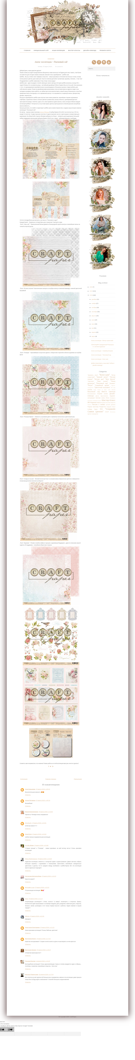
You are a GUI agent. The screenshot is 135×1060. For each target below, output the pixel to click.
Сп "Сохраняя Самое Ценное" (101, 410)
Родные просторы (93, 406)
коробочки (90, 400)
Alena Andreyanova (31, 859)
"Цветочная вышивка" (102, 387)
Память (89, 404)
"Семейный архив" (102, 385)
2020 (91, 287)
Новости (99, 402)
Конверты (112, 398)
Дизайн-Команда (89, 50)
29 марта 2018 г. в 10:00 (46, 812)
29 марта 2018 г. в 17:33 (43, 938)
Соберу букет (93, 409)
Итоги (107, 398)
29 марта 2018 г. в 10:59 (49, 876)
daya (26, 898)
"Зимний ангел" (102, 377)
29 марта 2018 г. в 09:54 (43, 800)
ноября (93, 303)
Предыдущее (78, 779)
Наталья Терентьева (31, 974)
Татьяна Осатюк (30, 961)
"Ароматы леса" (93, 375)
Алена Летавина (30, 800)
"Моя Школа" (110, 379)
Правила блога (105, 50)
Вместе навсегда (108, 392)
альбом (90, 389)
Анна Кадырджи (30, 789)
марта (93, 336)
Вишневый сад (94, 392)
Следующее (23, 779)
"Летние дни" (99, 379)
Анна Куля (28, 834)
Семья (113, 406)
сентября (94, 311)
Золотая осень (100, 398)
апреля (93, 332)
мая (92, 328)
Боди (95, 389)
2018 (91, 295)
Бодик (99, 389)
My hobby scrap (30, 887)
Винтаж (113, 389)
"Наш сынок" (102, 381)
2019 (91, 291)
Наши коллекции (58, 50)
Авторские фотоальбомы (33, 876)
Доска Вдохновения (102, 396)
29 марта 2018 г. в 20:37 (44, 950)
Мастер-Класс (108, 400)
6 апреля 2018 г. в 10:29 (43, 961)
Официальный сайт (41, 50)
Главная (27, 50)
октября (93, 307)
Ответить (28, 795)
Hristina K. (28, 823)
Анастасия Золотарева (32, 927)
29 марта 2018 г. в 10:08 (41, 845)
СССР (107, 412)
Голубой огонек (102, 393)
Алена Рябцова (44, 112)
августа (93, 316)
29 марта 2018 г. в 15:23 (47, 927)
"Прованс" (112, 383)
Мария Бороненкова (31, 812)
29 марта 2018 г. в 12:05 (37, 916)
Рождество (102, 406)
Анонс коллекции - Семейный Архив (102, 351)
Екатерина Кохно (30, 938)
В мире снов (106, 389)
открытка (112, 402)
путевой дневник (110, 404)
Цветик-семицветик (93, 414)
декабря (94, 299)
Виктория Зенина (30, 950)
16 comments (59, 66)
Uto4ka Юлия (29, 845)
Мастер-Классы (74, 50)
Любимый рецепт (97, 400)
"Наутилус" (91, 381)
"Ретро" (90, 385)
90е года (113, 387)
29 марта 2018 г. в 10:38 (45, 859)
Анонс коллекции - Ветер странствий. (102, 340)
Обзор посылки (106, 402)
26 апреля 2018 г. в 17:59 (46, 974)
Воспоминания (92, 393)
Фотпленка (112, 411)
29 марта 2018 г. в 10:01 (39, 823)
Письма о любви (98, 404)
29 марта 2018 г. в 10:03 (39, 834)
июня (93, 324)
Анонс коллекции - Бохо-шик (99, 359)
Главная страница (50, 779)
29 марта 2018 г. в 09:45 (43, 789)
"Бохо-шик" (104, 375)
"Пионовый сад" (102, 383)
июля (93, 320)
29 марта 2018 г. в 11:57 (36, 898)
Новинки (51, 59)
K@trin (27, 916)
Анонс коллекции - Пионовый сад (51, 62)
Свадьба (108, 406)
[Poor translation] (10, 1029)
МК (89, 402)
